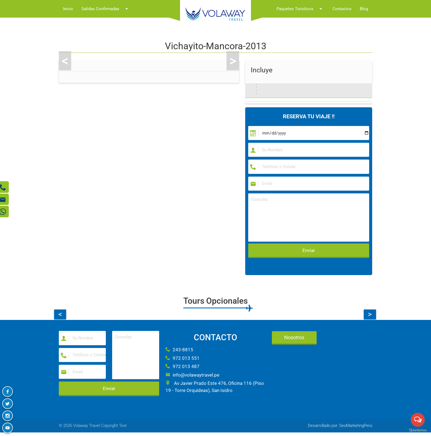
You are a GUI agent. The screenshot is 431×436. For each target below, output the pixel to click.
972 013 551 (182, 360)
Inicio (68, 8)
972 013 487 (182, 369)
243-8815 (179, 352)
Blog (364, 8)
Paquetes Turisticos (300, 9)
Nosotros (294, 340)
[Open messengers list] (418, 420)
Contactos (342, 8)
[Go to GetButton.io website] (418, 430)
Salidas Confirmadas (105, 9)
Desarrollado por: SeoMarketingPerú (340, 429)
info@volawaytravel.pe (192, 377)
